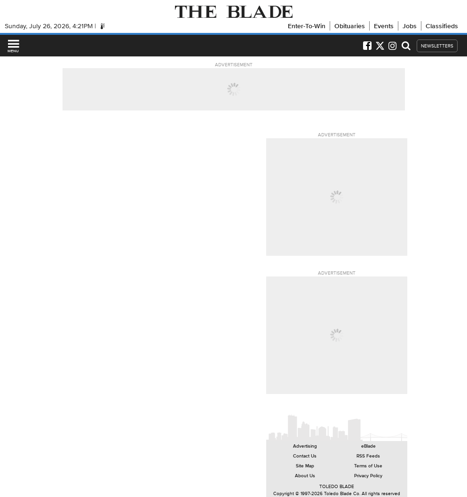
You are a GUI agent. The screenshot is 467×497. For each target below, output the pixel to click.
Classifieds (442, 26)
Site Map (305, 465)
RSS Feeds (368, 455)
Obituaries (349, 26)
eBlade (368, 446)
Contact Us (305, 455)
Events (384, 26)
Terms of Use (368, 465)
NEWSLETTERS (437, 45)
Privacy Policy (368, 475)
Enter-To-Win (306, 26)
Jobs (410, 26)
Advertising (305, 446)
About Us (305, 475)
